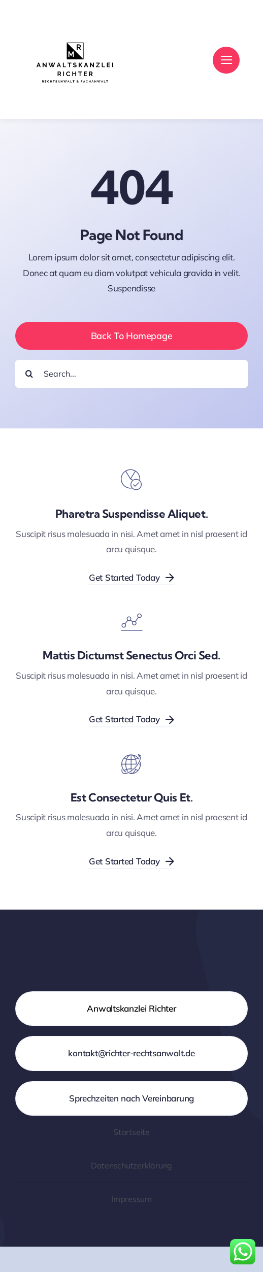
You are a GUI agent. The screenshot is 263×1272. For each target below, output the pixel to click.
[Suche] (29, 374)
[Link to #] (226, 60)
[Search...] (131, 374)
